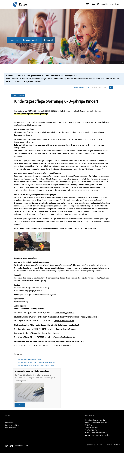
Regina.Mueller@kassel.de (64, 321)
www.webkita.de (114, 444)
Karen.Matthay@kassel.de (64, 313)
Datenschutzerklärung (12, 425)
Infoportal (48, 40)
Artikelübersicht (79, 87)
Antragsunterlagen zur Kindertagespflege (31, 114)
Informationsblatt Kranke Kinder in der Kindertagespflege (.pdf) (36, 362)
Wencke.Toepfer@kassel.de (64, 337)
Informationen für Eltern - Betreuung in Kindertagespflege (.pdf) (36, 365)
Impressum (9, 422)
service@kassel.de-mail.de (101, 435)
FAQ (88, 87)
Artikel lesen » (20, 405)
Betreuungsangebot (31, 40)
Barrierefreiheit (10, 427)
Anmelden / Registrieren (107, 4)
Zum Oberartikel (18, 95)
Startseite (13, 40)
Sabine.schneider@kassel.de (66, 329)
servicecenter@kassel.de (99, 432)
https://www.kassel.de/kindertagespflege (42, 295)
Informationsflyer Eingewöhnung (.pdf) (29, 359)
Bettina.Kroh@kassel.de (62, 345)
